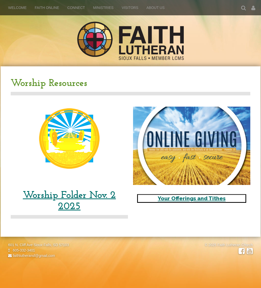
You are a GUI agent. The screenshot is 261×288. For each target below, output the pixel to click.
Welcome (17, 8)
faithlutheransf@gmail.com (31, 256)
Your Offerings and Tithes (192, 198)
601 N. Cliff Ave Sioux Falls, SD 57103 (38, 245)
